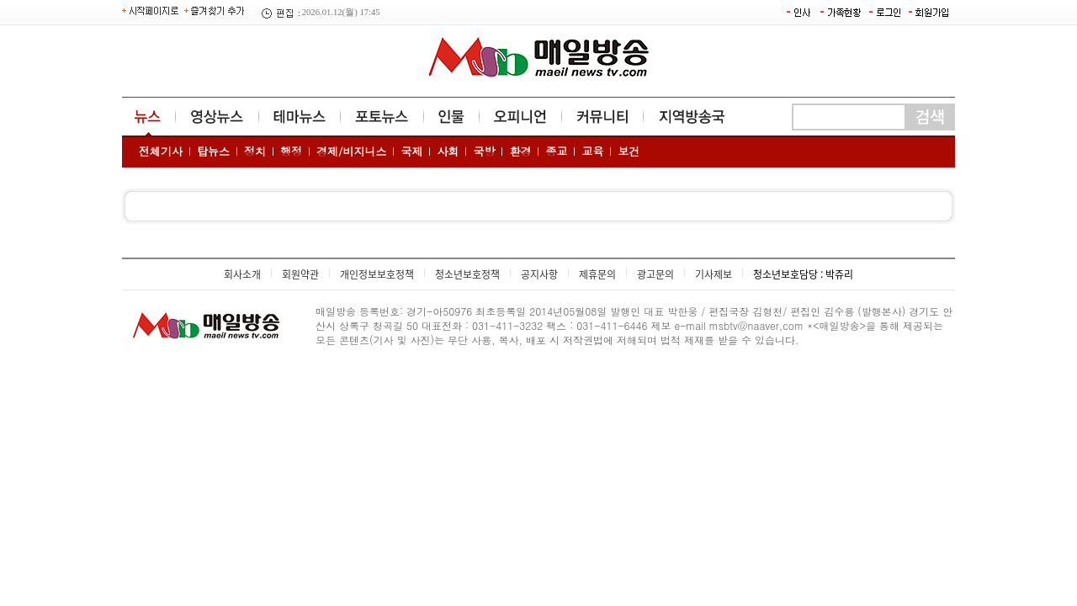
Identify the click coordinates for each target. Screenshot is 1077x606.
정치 (255, 151)
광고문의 (655, 274)
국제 (411, 151)
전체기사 (161, 151)
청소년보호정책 (467, 274)
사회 (448, 151)
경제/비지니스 (351, 151)
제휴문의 (597, 274)
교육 (592, 151)
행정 (291, 151)
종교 (556, 151)
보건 (628, 151)
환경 (520, 151)
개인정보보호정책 (377, 274)
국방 (484, 151)
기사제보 (713, 274)
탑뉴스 (213, 151)
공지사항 (539, 274)
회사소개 (242, 274)
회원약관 (300, 274)
